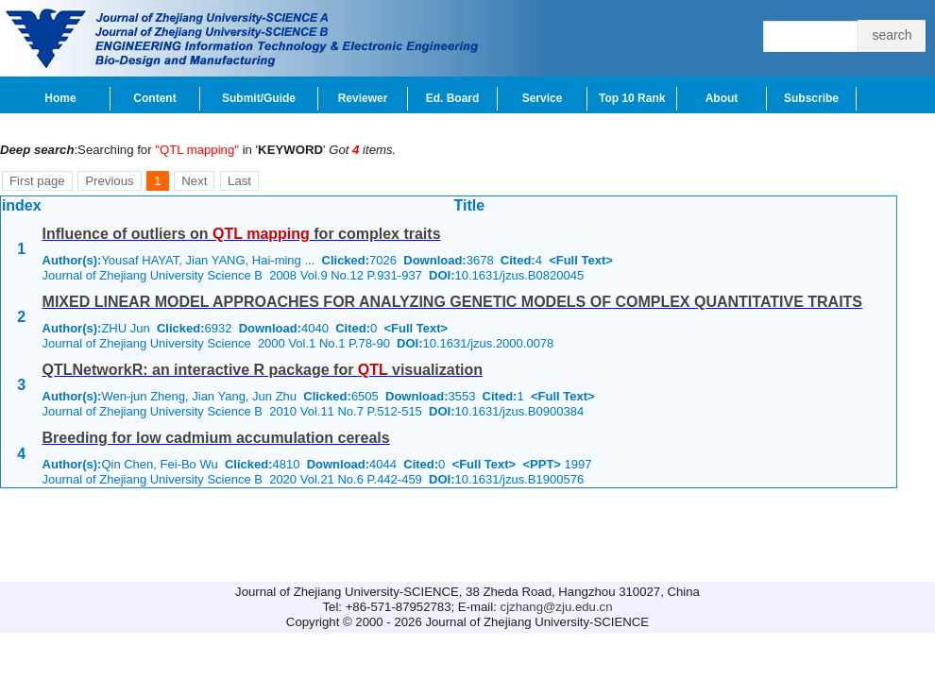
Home (60, 98)
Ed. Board (453, 98)
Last (239, 181)
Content (154, 98)
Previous (109, 181)
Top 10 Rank (632, 98)
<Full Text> (581, 260)
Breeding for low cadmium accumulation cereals (216, 438)
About (722, 98)
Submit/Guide (259, 98)
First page (37, 181)
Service (542, 98)
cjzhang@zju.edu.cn (557, 607)
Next (194, 181)
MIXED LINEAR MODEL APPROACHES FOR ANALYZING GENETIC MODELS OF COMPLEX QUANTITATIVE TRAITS (452, 302)
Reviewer (363, 98)
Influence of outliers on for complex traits (241, 234)
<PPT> (541, 464)
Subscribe (811, 98)
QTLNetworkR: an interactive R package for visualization (262, 370)
